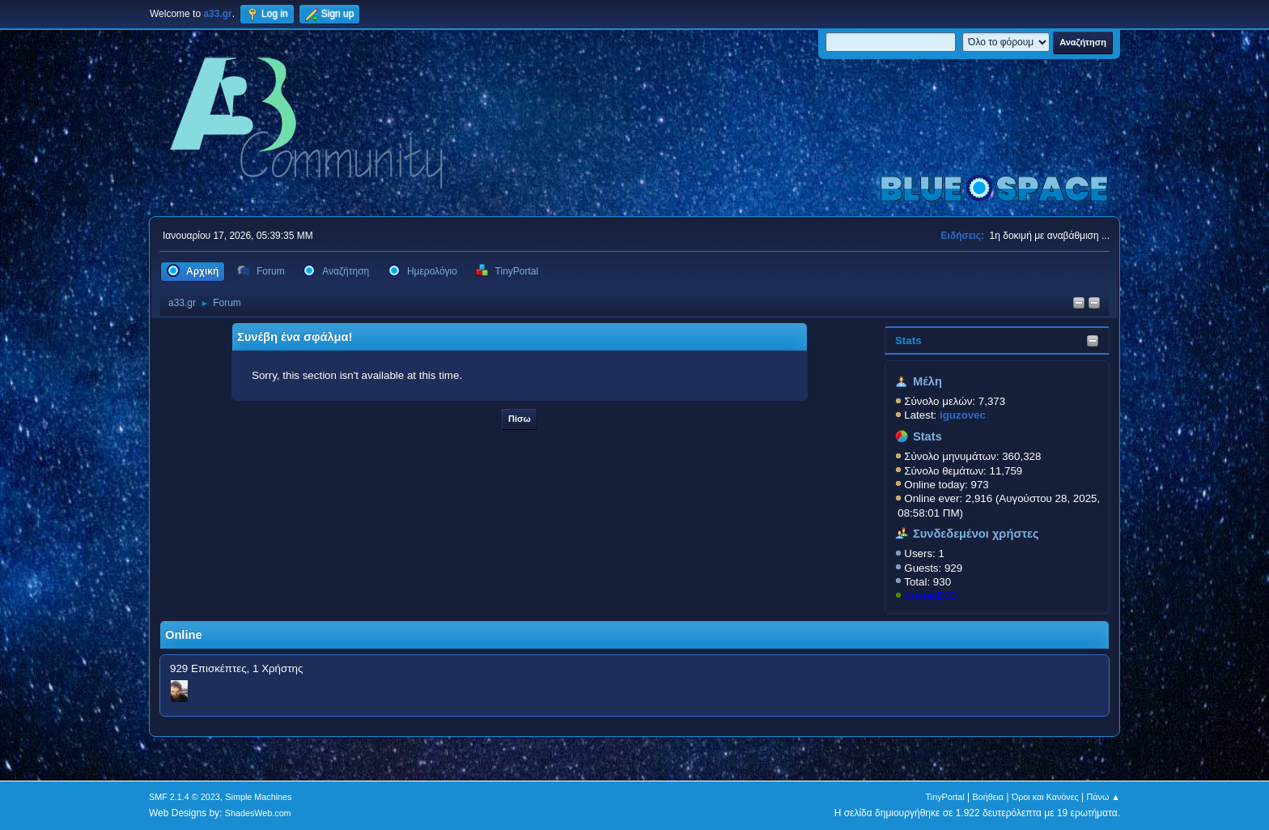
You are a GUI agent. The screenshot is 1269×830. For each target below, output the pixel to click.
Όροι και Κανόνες (1045, 797)
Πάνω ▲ (1104, 797)
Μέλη (927, 381)
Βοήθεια (988, 797)
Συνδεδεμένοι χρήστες (976, 533)
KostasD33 (930, 596)
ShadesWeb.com (258, 813)
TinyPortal (945, 797)
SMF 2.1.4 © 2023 (184, 797)
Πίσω (519, 419)
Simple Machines (258, 797)
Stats (908, 340)
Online (183, 634)
